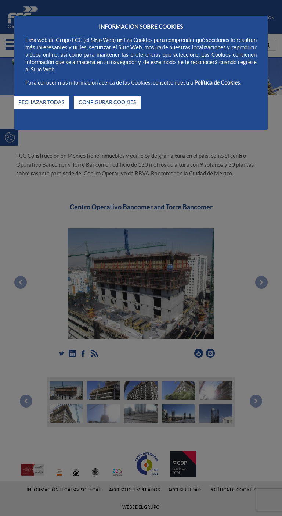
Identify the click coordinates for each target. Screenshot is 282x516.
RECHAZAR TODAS (41, 102)
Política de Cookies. (217, 82)
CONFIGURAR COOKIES (107, 102)
